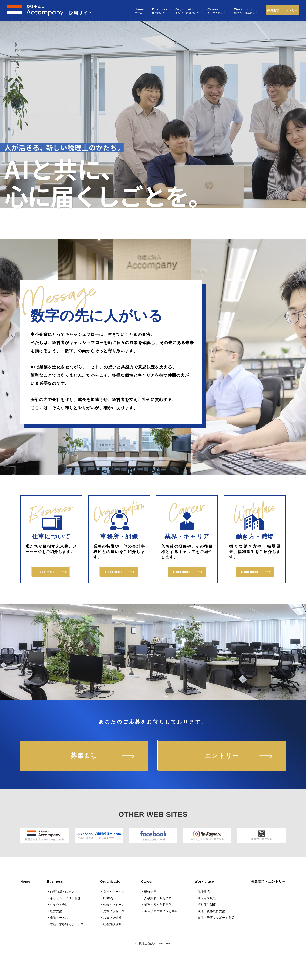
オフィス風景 (207, 898)
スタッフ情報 (112, 917)
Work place (243, 9)
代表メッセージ (114, 904)
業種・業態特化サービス (67, 924)
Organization (186, 9)
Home (139, 9)
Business (159, 9)
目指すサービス (114, 891)
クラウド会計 (59, 904)
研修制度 (150, 891)
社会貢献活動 (112, 924)
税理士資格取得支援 (211, 911)
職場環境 (204, 891)
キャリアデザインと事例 (161, 911)
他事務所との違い (62, 891)
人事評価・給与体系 (158, 898)
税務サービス (59, 917)
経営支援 (56, 911)
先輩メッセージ (114, 911)
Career (212, 9)
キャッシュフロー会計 (65, 898)
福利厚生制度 (207, 904)
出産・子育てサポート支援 (216, 917)
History (108, 898)
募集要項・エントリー (282, 10)
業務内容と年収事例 (158, 904)
